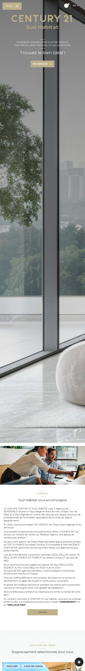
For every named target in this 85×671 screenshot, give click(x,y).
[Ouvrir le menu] (12, 6)
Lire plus (42, 612)
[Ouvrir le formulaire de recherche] (42, 64)
